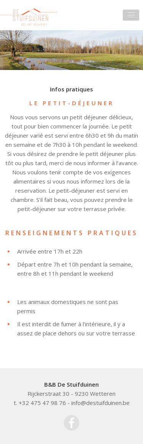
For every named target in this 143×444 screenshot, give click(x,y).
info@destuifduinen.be (100, 403)
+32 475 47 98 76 (42, 403)
